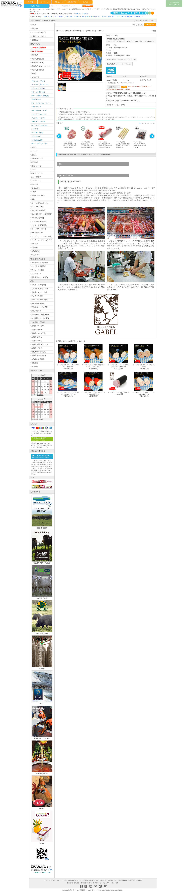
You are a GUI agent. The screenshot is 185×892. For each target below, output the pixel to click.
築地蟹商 (34, 247)
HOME (30, 2)
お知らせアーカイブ (38, 36)
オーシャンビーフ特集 (39, 300)
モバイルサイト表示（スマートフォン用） (106, 883)
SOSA (33, 192)
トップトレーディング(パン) (41, 240)
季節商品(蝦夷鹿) (37, 59)
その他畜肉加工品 (36, 140)
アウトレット (36, 273)
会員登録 (34, 29)
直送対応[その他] (37, 218)
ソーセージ (137, 16)
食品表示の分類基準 (38, 355)
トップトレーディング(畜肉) (41, 236)
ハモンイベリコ (36, 107)
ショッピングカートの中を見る (66, 880)
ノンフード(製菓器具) (39, 225)
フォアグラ (68, 16)
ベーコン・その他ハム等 (39, 125)
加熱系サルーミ (36, 99)
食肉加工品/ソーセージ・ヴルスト (119, 64)
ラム (113, 16)
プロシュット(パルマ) (38, 81)
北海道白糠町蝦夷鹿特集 (40, 314)
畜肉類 (33, 74)
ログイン (86, 2)
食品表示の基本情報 (38, 352)
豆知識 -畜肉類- (37, 330)
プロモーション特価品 (39, 262)
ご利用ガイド (71, 2)
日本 (115, 53)
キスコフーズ (121, 16)
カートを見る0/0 (174, 4)
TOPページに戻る (49, 880)
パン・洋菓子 (36, 177)
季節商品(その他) (37, 70)
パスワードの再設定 (49, 20)
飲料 (33, 199)
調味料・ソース (37, 173)
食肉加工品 (35, 77)
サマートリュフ (95, 16)
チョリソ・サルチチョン (39, 114)
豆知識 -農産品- (37, 341)
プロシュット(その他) (38, 88)
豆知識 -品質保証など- (39, 344)
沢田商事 (34, 244)
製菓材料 (34, 184)
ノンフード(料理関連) (39, 221)
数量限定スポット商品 (39, 277)
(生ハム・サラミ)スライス (39, 143)
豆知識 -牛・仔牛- (37, 326)
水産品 (33, 147)
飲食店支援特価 (37, 51)
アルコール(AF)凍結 (38, 285)
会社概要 (34, 363)
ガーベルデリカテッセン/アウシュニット (122, 59)
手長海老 (129, 16)
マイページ (44, 2)
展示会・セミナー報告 (39, 292)
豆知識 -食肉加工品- (38, 333)
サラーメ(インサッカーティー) (40, 103)
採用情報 (34, 367)
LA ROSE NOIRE (37, 207)
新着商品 (34, 55)
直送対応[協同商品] (38, 210)
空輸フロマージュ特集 (39, 307)
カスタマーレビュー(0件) (116, 105)
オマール (77, 16)
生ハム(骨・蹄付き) (37, 132)
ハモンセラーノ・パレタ (39, 110)
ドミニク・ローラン (57, 16)
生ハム (104, 16)
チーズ (33, 170)
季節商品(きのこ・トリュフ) (41, 66)
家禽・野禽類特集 (37, 303)
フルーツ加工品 (37, 159)
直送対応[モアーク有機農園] (41, 214)
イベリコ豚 (85, 16)
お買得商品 (131, 880)
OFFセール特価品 (37, 270)
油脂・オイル (36, 166)
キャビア (46, 16)
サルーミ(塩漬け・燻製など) (40, 95)
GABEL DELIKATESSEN (116, 39)
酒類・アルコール (37, 195)
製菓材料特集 (36, 311)
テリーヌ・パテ (36, 136)
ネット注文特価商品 (38, 266)
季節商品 (139, 880)
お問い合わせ (58, 2)
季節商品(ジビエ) (37, 62)
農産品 (33, 155)
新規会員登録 (36, 20)
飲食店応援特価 (37, 232)
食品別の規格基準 (37, 359)
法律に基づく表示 (86, 883)
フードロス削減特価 (38, 48)
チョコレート (36, 181)
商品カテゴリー (36, 6)
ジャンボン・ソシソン (38, 118)
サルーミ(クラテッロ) (38, 92)
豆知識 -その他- (37, 348)
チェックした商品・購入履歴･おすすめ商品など (92, 880)
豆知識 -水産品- (37, 337)
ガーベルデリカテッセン (40, 203)
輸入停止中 (35, 255)
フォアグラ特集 (37, 296)
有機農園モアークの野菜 (40, 318)
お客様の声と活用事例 (39, 289)
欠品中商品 (35, 251)
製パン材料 (35, 188)
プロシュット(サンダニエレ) (40, 84)
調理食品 (34, 162)
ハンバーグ (34, 129)
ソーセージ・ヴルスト (38, 121)
